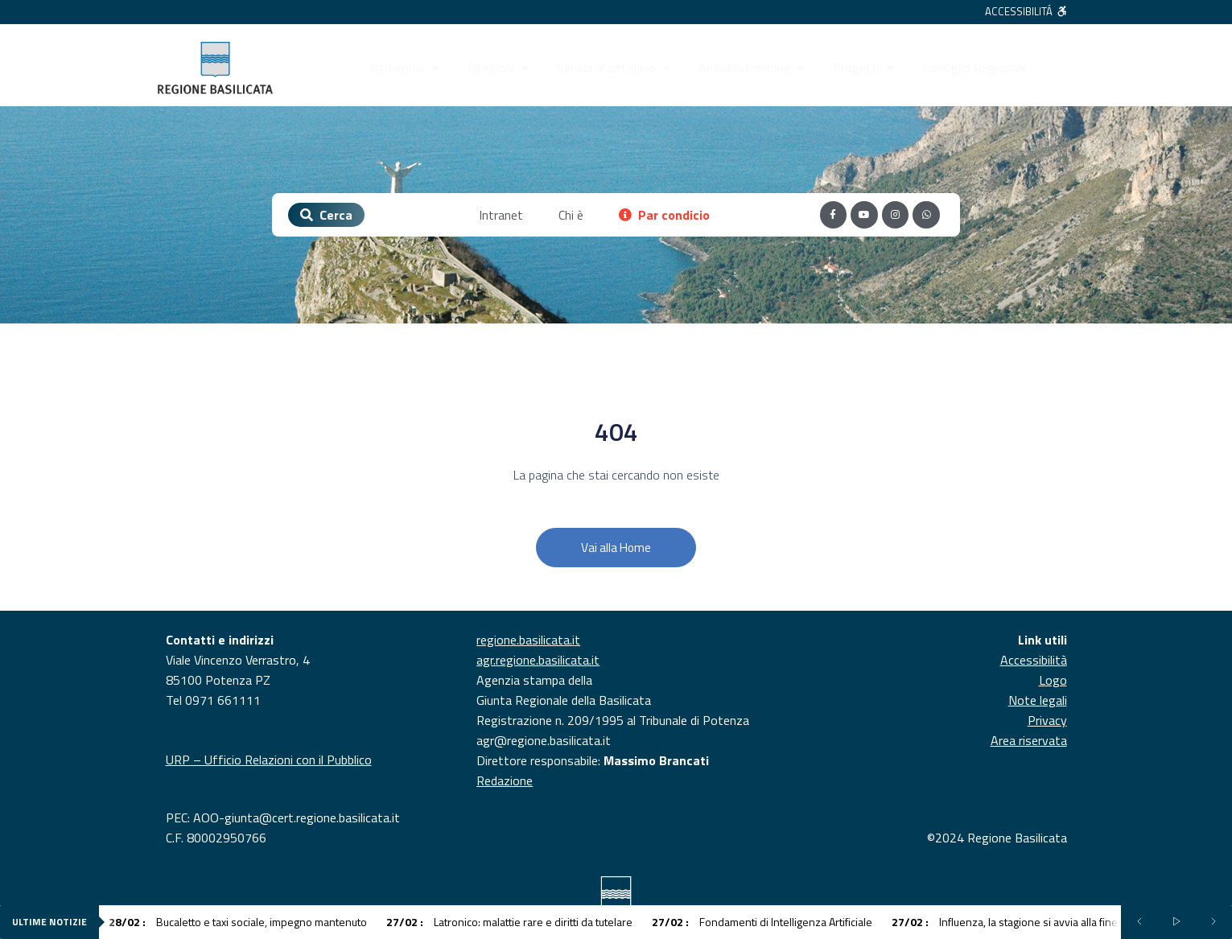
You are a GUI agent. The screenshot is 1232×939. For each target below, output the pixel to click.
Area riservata (1029, 740)
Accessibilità (1033, 659)
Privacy (1047, 720)
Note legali (1037, 700)
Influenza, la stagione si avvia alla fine (1005, 921)
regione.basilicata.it (528, 639)
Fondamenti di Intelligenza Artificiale (762, 921)
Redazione (504, 780)
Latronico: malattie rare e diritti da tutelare (509, 921)
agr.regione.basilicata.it (538, 659)
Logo (1053, 680)
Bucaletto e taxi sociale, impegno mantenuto (238, 921)
